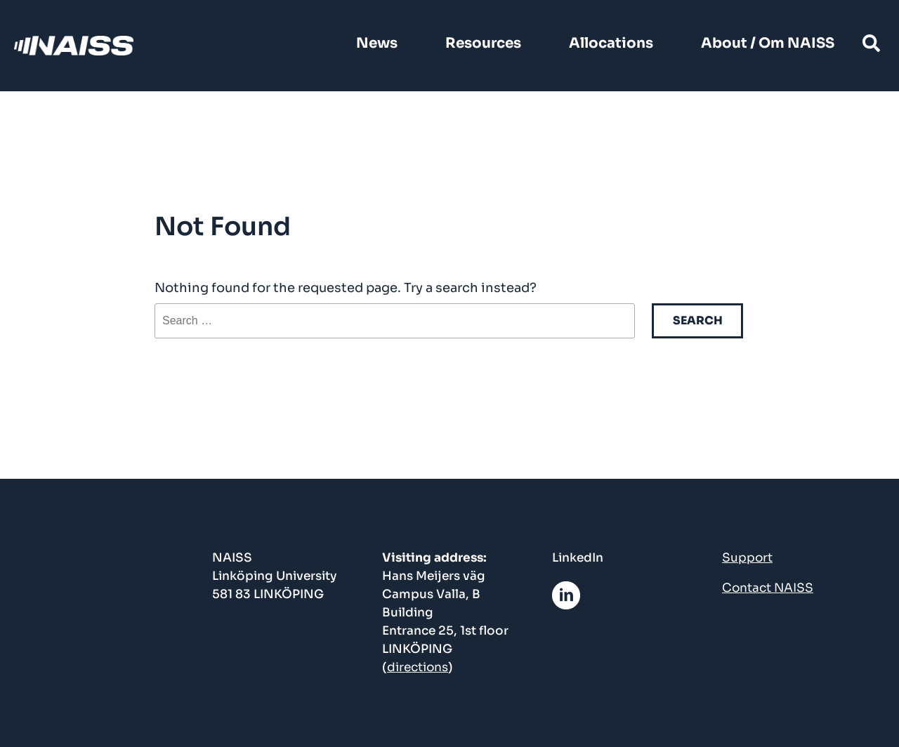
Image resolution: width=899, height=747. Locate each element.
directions (417, 667)
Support (747, 557)
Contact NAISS (767, 588)
